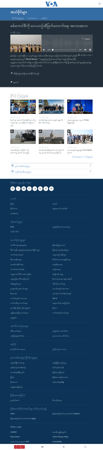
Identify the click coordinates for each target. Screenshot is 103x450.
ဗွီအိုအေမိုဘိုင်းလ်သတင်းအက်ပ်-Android (65, 414)
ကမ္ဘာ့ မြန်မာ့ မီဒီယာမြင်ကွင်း (19, 279)
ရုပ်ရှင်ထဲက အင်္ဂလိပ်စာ (60, 331)
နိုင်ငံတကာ (14, 208)
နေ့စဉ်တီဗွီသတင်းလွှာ (17, 363)
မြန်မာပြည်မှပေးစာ (58, 245)
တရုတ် (54, 204)
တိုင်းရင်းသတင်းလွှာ (59, 284)
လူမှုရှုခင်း (13, 318)
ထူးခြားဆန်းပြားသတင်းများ (19, 313)
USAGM (13, 432)
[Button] (14, 82)
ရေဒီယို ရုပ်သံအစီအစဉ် (18, 367)
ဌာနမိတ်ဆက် (14, 400)
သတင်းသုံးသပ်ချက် (16, 255)
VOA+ (12, 414)
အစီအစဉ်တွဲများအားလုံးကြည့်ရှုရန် (82, 157)
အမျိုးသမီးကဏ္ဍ (57, 274)
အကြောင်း (44, 18)
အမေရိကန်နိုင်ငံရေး (16, 264)
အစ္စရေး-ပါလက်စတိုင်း (60, 208)
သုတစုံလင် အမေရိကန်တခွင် (61, 293)
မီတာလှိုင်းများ (57, 400)
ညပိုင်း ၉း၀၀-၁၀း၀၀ (59, 349)
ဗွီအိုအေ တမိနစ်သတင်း (60, 377)
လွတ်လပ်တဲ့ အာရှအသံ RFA (19, 442)
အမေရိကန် (14, 213)
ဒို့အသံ (54, 308)
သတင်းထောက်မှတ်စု (17, 269)
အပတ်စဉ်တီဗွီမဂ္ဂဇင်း (17, 372)
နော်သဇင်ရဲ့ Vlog (58, 382)
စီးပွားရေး (13, 293)
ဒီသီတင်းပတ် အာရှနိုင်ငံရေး (61, 259)
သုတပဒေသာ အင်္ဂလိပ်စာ (60, 336)
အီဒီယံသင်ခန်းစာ (16, 331)
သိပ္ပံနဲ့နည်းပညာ (15, 284)
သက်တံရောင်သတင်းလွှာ (60, 313)
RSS (12, 227)
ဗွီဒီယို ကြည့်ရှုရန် (17, 18)
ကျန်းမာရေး (56, 269)
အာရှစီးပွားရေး (57, 264)
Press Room (15, 437)
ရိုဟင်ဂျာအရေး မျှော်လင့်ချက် (62, 279)
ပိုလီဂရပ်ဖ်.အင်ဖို (58, 367)
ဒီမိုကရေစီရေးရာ (16, 259)
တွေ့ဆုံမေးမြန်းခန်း (16, 387)
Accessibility (57, 442)
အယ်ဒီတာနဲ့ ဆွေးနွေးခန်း (18, 245)
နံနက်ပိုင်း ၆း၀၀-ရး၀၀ (17, 349)
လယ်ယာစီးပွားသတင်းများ (19, 303)
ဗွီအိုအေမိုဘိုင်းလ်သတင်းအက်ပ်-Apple (23, 418)
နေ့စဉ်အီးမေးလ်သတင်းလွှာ (61, 227)
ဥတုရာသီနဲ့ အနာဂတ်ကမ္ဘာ (19, 289)
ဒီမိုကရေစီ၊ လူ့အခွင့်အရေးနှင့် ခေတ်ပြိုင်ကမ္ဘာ (25, 250)
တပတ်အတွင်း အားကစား (18, 298)
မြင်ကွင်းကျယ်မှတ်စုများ (60, 250)
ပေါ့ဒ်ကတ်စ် (14, 232)
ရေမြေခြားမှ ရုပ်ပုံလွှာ (59, 363)
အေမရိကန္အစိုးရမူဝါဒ (59, 432)
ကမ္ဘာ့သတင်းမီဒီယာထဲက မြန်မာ (21, 274)
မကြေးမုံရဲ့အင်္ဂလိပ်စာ (17, 336)
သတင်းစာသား (32, 18)
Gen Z (54, 298)
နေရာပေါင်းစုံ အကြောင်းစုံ (61, 303)
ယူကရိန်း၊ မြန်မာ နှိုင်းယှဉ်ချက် (20, 308)
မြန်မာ (12, 204)
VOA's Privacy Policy (60, 437)
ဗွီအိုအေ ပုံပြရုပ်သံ (58, 372)
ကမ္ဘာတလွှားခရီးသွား (59, 255)
